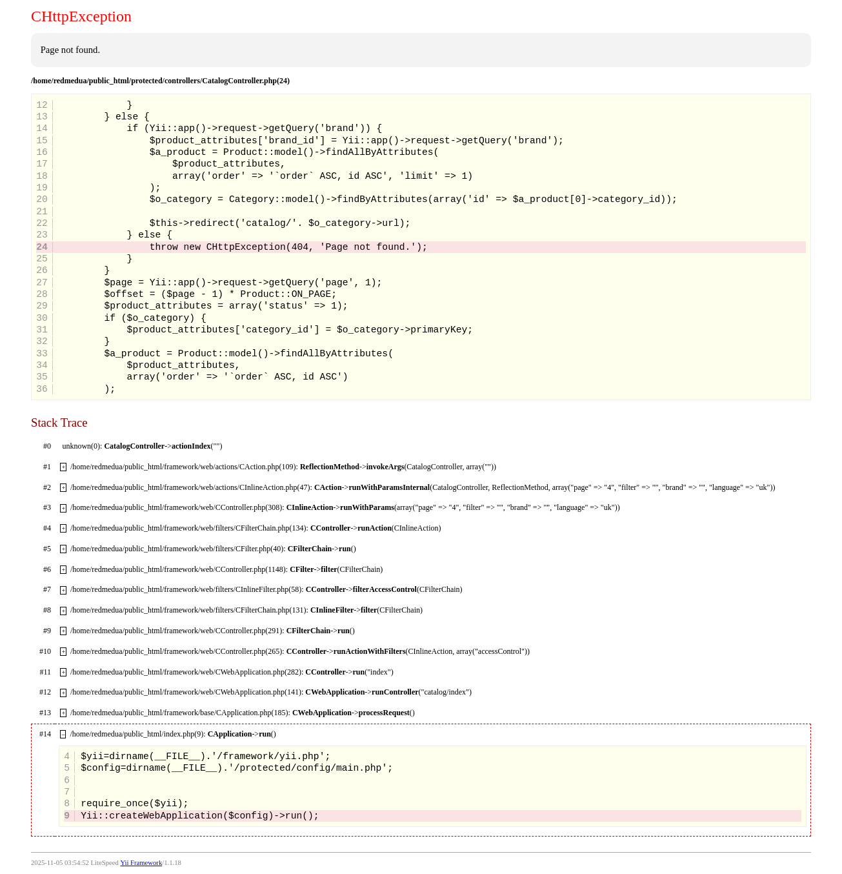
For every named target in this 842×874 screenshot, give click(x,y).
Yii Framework (141, 862)
